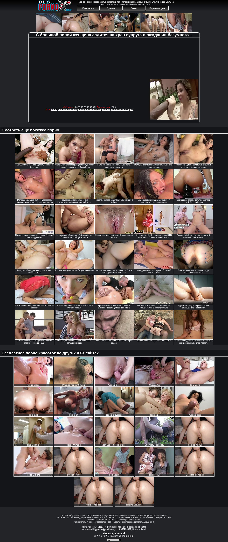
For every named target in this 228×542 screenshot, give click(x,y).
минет (54, 109)
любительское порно (122, 109)
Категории (88, 8)
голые (96, 109)
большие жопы (66, 109)
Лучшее (111, 8)
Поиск (134, 8)
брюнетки (105, 109)
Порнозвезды (157, 8)
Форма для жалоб (114, 533)
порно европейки (83, 109)
